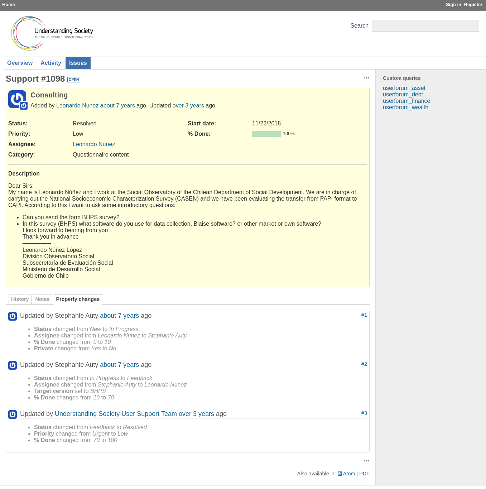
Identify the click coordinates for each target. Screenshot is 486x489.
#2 (364, 364)
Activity (50, 63)
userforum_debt (403, 94)
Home (8, 4)
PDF (364, 473)
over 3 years (188, 105)
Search (359, 26)
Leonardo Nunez (77, 105)
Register (473, 4)
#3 (364, 413)
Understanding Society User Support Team (116, 413)
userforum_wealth (405, 107)
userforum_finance (406, 101)
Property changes (78, 299)
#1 (364, 315)
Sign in (453, 4)
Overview (20, 63)
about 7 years (117, 105)
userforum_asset (404, 88)
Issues (78, 63)
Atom (349, 473)
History (20, 299)
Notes (42, 299)
